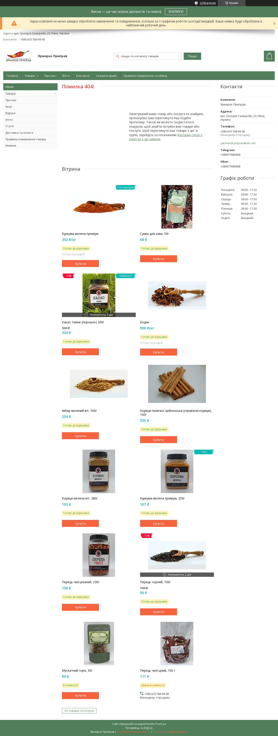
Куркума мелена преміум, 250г (162, 498)
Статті (9, 126)
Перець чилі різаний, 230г (80, 582)
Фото (66, 76)
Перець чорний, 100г (155, 582)
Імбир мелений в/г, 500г (79, 411)
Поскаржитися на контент (133, 732)
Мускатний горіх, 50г (77, 671)
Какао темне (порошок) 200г (83, 322)
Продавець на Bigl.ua (139, 728)
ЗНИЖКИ (176, 11)
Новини (10, 145)
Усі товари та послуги (79, 711)
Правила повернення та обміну (145, 76)
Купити (80, 263)
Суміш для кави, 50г (154, 234)
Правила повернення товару (25, 139)
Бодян (144, 322)
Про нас (50, 76)
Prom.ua (161, 724)
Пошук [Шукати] (192, 56)
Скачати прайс (106, 76)
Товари (30, 76)
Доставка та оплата (19, 133)
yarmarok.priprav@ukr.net (237, 143)
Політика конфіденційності (170, 732)
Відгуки (10, 113)
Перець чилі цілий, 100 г (157, 671)
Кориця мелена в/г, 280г (80, 498)
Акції (8, 106)
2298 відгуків (208, 3)
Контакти (82, 76)
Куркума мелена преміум (80, 234)
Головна (12, 76)
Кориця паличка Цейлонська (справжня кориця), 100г (176, 413)
